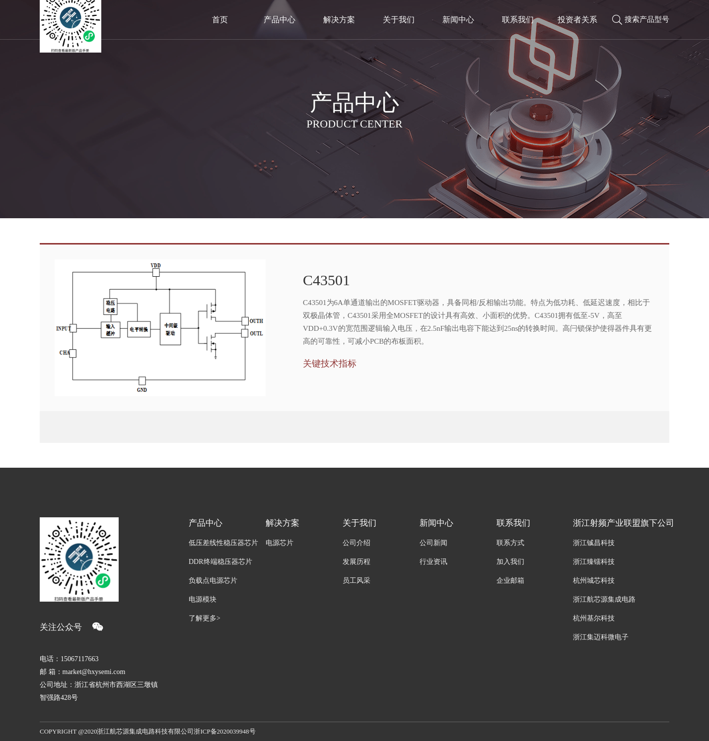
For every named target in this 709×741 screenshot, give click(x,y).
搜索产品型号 (640, 20)
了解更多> (204, 618)
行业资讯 (433, 561)
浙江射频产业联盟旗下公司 (621, 523)
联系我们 (513, 523)
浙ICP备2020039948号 (224, 731)
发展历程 (356, 561)
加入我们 (510, 561)
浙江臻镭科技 (594, 561)
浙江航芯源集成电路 (604, 599)
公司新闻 (433, 543)
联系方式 (510, 543)
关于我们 (359, 523)
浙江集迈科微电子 (601, 637)
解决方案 (282, 523)
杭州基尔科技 (594, 618)
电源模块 (202, 599)
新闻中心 (436, 523)
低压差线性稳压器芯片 (223, 543)
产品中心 (205, 523)
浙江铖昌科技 (594, 543)
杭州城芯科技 (594, 580)
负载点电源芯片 (213, 580)
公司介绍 (356, 543)
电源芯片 (279, 543)
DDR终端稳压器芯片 (220, 561)
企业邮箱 (510, 580)
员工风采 (356, 580)
